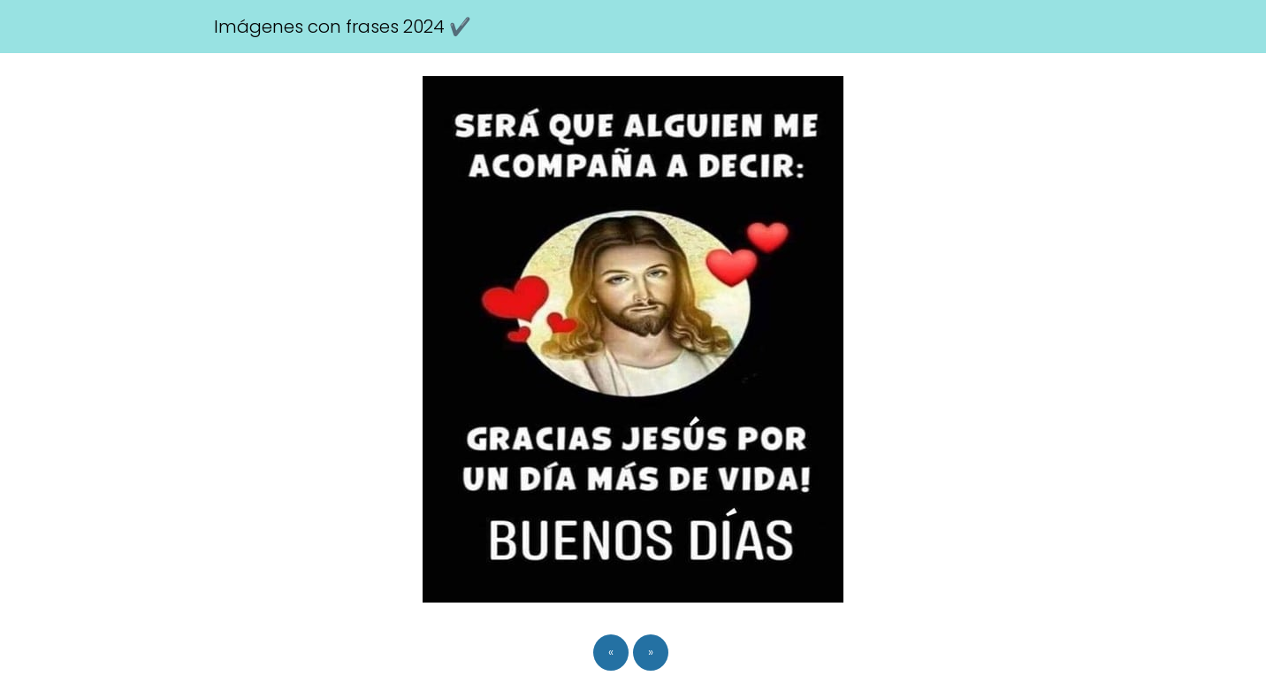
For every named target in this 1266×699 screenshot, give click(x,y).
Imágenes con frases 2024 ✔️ (342, 26)
